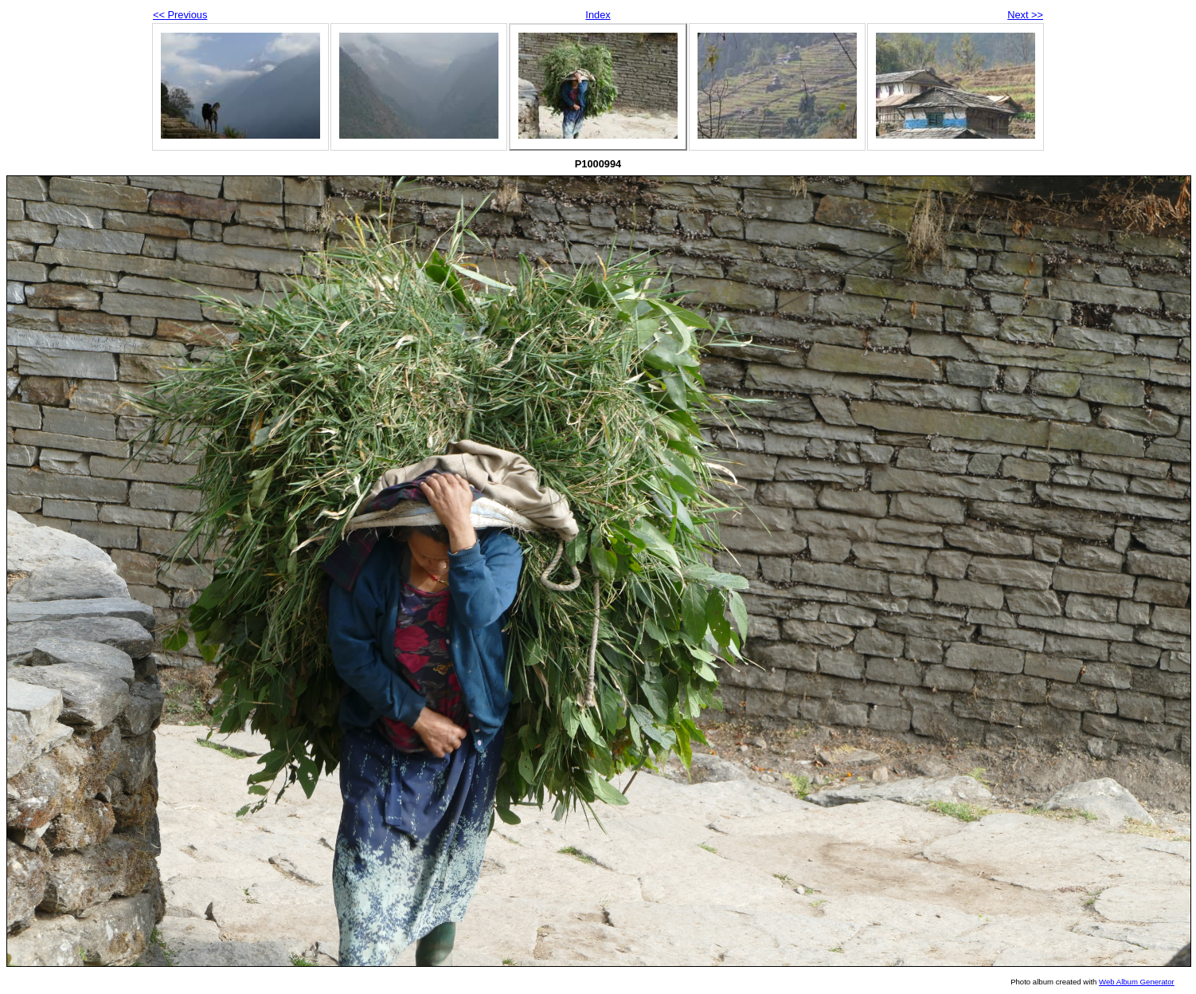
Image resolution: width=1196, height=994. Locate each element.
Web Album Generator (1137, 981)
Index (597, 15)
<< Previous (180, 15)
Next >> (1025, 15)
